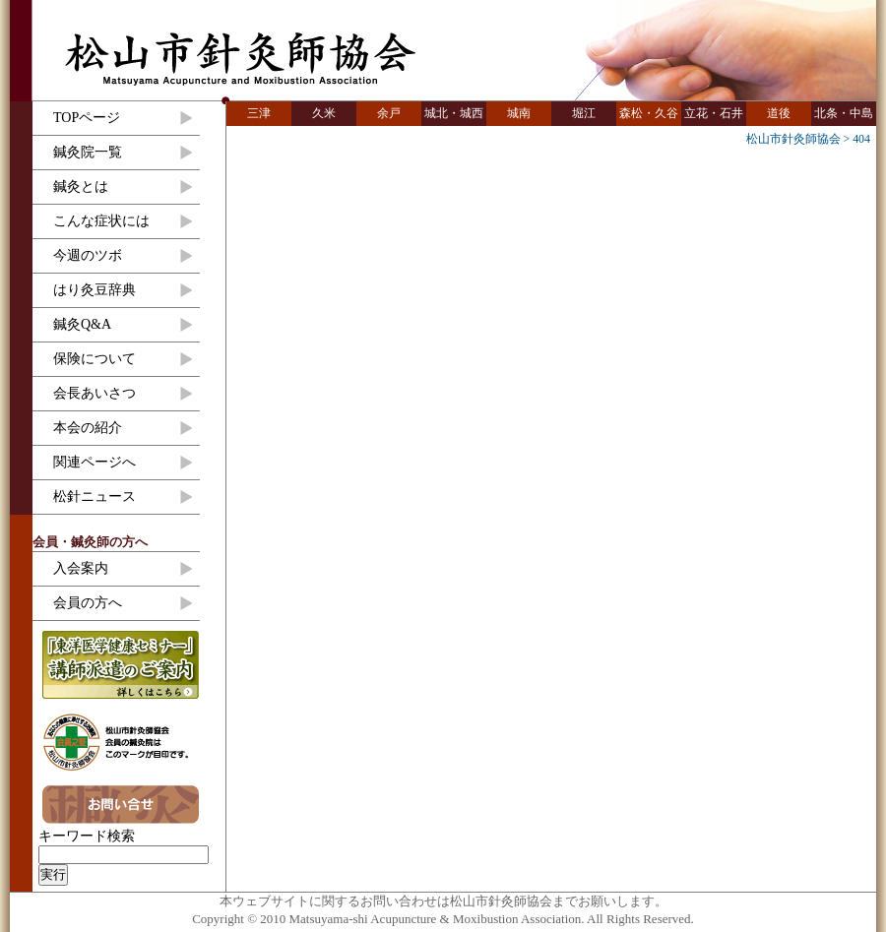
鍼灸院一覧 (87, 152)
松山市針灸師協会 (240, 59)
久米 (324, 113)
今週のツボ (87, 255)
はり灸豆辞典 (94, 289)
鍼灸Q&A (82, 324)
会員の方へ (87, 602)
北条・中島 (843, 113)
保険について (94, 358)
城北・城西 (453, 113)
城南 (519, 113)
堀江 (584, 113)
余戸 (389, 113)
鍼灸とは (80, 186)
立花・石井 (713, 113)
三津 (259, 113)
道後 (779, 113)
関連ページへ (94, 462)
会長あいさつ (94, 393)
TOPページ (86, 117)
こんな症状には (101, 221)
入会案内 (80, 568)
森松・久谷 (648, 113)
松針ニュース (94, 496)
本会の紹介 (87, 427)
